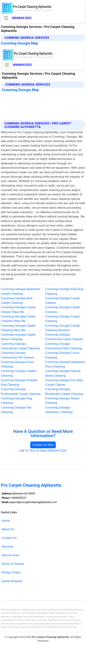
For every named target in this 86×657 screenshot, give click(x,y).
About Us (8, 529)
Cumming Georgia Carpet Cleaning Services (62, 328)
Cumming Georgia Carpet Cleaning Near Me (18, 328)
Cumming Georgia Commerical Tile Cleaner (17, 355)
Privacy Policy (11, 572)
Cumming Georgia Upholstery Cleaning (59, 410)
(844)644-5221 (22, 18)
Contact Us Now (43, 444)
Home (6, 520)
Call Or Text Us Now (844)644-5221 (43, 450)
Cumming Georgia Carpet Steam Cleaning (18, 337)
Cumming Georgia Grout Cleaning (17, 364)
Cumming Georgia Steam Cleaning (62, 401)
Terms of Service (13, 564)
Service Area (10, 555)
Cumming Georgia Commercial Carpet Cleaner (64, 337)
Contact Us (9, 538)
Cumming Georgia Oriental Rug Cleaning (19, 382)
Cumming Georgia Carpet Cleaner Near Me (18, 309)
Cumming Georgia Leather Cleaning (19, 373)
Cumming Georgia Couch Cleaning (62, 355)
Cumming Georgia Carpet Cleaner (62, 300)
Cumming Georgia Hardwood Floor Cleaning (65, 364)
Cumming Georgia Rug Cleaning (16, 401)
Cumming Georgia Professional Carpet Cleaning (20, 391)
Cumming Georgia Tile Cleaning (16, 410)
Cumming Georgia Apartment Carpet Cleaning (20, 291)
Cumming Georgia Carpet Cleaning (62, 319)
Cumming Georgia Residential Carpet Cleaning (64, 391)
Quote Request (12, 581)
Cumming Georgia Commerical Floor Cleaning (63, 346)
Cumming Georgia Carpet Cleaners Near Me (18, 319)
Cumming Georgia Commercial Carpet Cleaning (20, 346)
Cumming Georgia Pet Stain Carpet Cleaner (64, 382)
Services (7, 546)
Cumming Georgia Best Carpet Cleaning (16, 300)
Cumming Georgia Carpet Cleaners (62, 309)
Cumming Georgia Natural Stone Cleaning (63, 373)
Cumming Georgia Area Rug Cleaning (64, 291)
